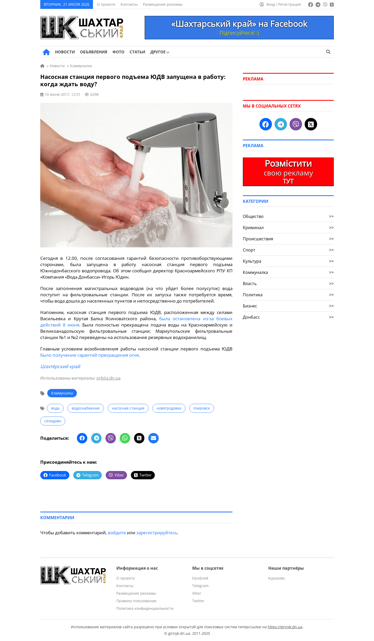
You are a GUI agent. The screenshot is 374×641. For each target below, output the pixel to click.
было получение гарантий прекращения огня (89, 355)
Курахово (276, 578)
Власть (288, 283)
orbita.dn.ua (108, 378)
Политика (288, 295)
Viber (196, 593)
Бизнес (288, 306)
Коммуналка (62, 393)
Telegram (200, 585)
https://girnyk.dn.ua (285, 626)
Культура (288, 261)
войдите (117, 533)
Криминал (288, 227)
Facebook (200, 578)
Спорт (288, 250)
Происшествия (288, 239)
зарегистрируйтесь (156, 533)
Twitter (198, 600)
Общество (288, 216)
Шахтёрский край (60, 366)
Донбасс (288, 317)
